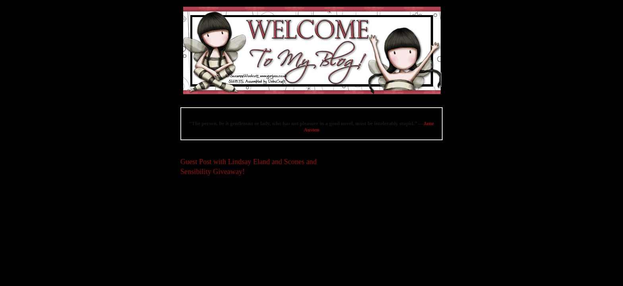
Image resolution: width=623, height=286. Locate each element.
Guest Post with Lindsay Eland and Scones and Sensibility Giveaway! (248, 167)
